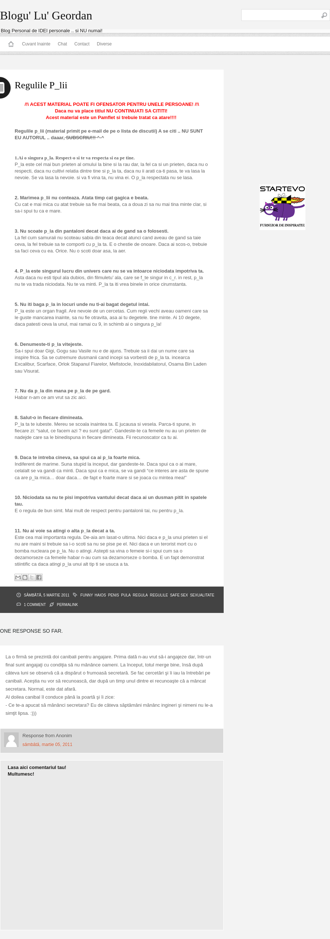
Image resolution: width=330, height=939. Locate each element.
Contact (81, 44)
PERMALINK (67, 605)
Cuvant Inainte (36, 44)
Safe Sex (179, 595)
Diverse (104, 44)
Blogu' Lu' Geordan (46, 15)
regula (140, 595)
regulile (159, 595)
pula (126, 595)
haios (100, 595)
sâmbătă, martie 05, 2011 (47, 744)
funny (86, 595)
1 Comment (35, 605)
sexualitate (202, 595)
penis (113, 595)
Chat (62, 44)
